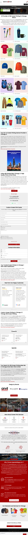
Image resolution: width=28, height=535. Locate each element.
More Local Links (14, 6)
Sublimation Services (17, 407)
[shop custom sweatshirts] (21, 51)
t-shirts (13, 316)
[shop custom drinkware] (21, 34)
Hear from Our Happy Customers (14, 283)
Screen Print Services (17, 414)
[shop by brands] (7, 448)
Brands (17, 384)
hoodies (16, 316)
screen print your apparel (17, 209)
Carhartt (22, 368)
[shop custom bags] (7, 86)
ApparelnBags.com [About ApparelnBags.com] (12, 464)
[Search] (26, 4)
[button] (11, 309)
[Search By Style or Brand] (12, 4)
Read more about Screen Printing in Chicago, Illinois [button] (8, 327)
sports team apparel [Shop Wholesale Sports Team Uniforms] (7, 468)
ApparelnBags (18, 19)
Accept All (24, 534)
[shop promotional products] (7, 121)
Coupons (14, 331)
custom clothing (4, 317)
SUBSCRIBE (14, 526)
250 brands (10, 479)
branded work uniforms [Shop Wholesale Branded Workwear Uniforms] (22, 466)
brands (17, 372)
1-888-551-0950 (16, 196)
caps (20, 316)
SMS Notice (16, 529)
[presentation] (27, 390)
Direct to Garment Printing (10, 408)
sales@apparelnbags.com (14, 198)
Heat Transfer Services (3, 404)
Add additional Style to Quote (12, 244)
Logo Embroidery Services (24, 404)
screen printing (4, 184)
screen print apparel (9, 324)
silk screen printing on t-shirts (7, 20)
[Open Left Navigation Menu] (1, 2)
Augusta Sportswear (7, 370)
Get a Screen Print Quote (14, 459)
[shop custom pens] (7, 34)
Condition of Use (12, 529)
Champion (18, 368)
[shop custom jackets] (21, 69)
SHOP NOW (14, 190)
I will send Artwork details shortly (6, 226)
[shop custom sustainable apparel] (21, 103)
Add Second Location (14, 241)
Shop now (3, 407)
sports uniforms (17, 20)
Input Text (3, 229)
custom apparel (22, 319)
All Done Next (18, 244)
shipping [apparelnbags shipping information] (19, 437)
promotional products (5, 22)
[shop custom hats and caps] (7, 69)
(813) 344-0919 (15, 200)
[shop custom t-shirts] (7, 51)
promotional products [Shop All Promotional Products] (5, 471)
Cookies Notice (19, 529)
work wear (22, 20)
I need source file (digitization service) (6, 237)
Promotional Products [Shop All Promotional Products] (13, 466)
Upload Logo (3, 227)
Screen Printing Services (14, 401)
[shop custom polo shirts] (21, 86)
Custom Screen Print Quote (14, 207)
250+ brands (20, 370)
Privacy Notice (9, 529)
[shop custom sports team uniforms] (21, 121)
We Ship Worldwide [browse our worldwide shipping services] (14, 433)
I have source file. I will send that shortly (7, 238)
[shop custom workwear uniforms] (7, 103)
